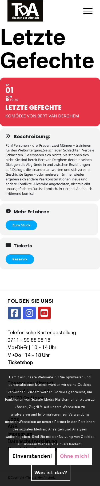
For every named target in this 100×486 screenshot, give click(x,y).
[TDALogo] (41, 11)
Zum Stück (21, 225)
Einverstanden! (32, 456)
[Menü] (85, 11)
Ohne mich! (74, 456)
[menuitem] (85, 11)
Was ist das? (50, 473)
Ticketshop (20, 363)
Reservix (19, 259)
